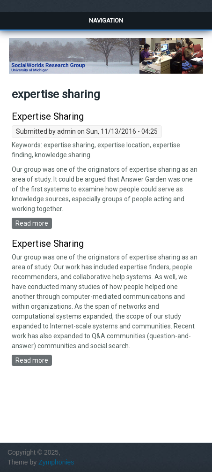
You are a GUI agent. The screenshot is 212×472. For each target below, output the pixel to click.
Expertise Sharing (48, 116)
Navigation (106, 20)
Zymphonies (56, 462)
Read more (33, 223)
